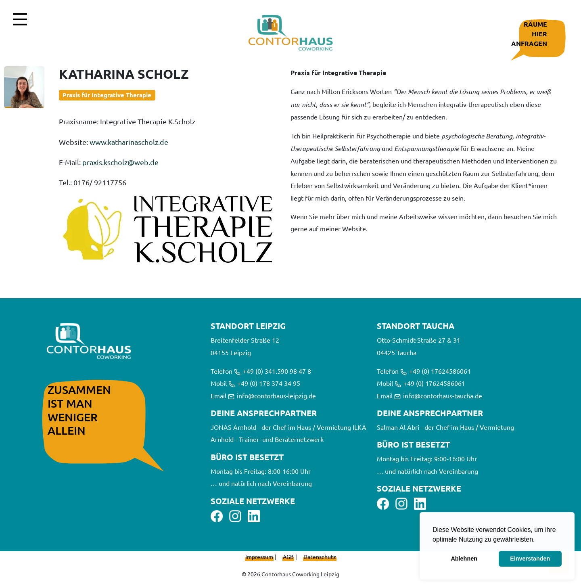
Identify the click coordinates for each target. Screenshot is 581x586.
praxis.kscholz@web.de (120, 162)
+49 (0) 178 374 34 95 (264, 383)
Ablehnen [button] (464, 558)
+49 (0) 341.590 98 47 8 (272, 371)
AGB (288, 556)
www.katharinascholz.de (129, 142)
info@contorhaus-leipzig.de (272, 395)
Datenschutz (319, 556)
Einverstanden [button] (530, 558)
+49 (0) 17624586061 (435, 371)
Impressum (259, 556)
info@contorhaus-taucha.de (438, 395)
